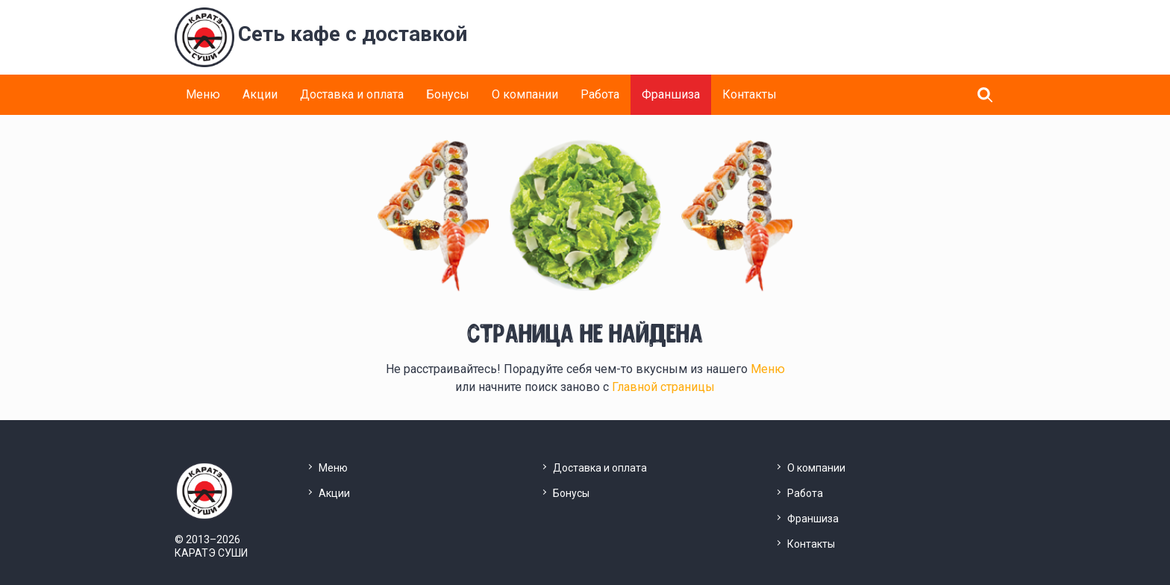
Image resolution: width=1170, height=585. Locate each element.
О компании (525, 94)
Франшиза (671, 94)
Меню (203, 94)
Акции (260, 94)
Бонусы (447, 94)
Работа (600, 94)
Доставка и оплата (352, 94)
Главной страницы (663, 387)
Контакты (749, 94)
